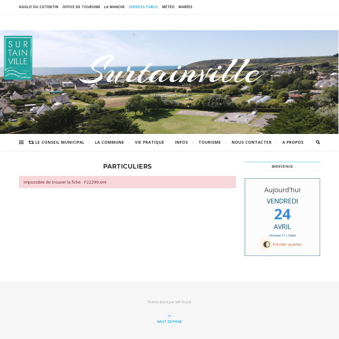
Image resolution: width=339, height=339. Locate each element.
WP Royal (183, 301)
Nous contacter (252, 142)
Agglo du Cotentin (39, 6)
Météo (168, 6)
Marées (186, 6)
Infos (181, 142)
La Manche (114, 6)
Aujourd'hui (282, 189)
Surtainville (169, 71)
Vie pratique (149, 142)
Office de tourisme (81, 6)
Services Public (143, 6)
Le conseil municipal (59, 142)
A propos (293, 142)
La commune (109, 142)
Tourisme (209, 142)
